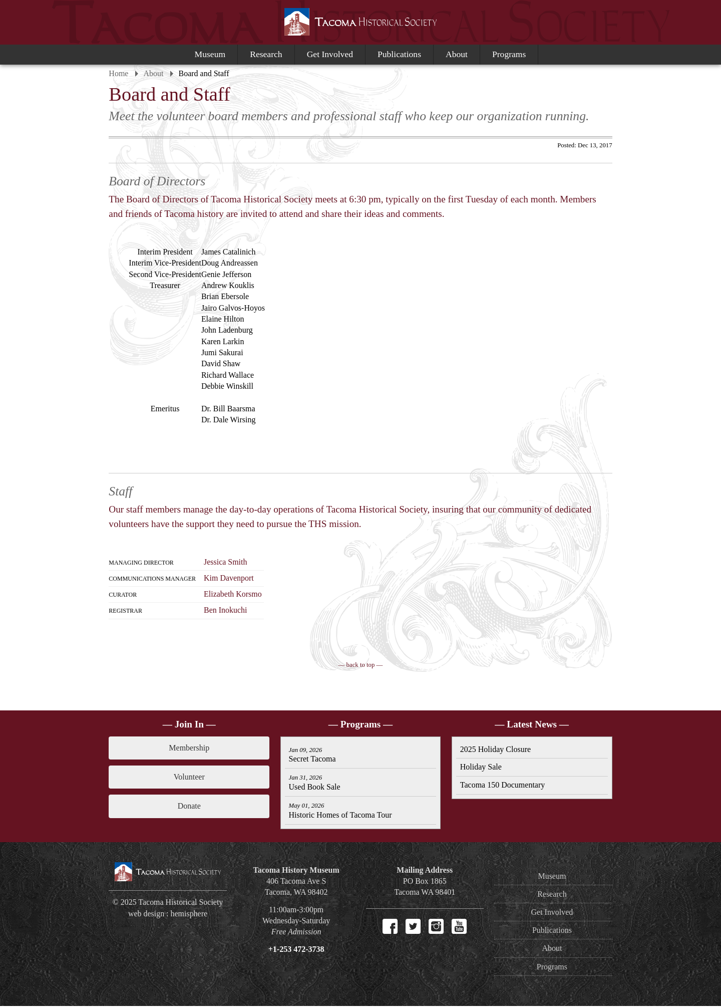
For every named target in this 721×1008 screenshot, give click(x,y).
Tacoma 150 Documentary (502, 786)
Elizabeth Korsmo (234, 594)
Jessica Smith (227, 562)
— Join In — (190, 724)
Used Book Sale (314, 785)
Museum (210, 54)
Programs (509, 54)
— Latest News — (531, 724)
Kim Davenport (230, 578)
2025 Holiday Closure (495, 750)
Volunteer (190, 777)
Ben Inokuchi (227, 610)
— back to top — (360, 665)
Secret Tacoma (312, 756)
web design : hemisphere (169, 915)
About (457, 54)
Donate (189, 807)
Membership (190, 748)
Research (266, 54)
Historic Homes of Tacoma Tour (340, 814)
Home (120, 73)
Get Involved (330, 54)
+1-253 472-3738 (296, 951)
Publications (399, 54)
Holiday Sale (480, 768)
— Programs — (360, 724)
